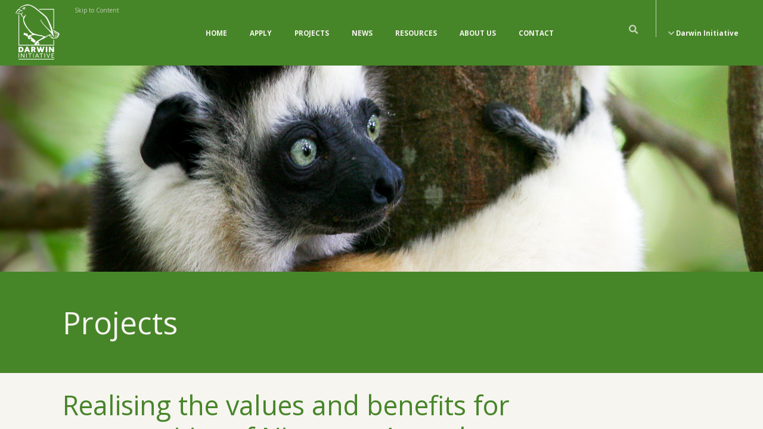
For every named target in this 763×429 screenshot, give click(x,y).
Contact (536, 33)
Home (216, 33)
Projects (311, 33)
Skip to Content (97, 10)
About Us (478, 33)
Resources (416, 33)
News (362, 33)
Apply (261, 33)
